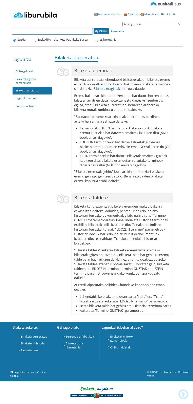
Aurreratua (117, 31)
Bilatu (101, 31)
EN (174, 14)
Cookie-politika (25, 106)
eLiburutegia (108, 39)
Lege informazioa (26, 98)
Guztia (21, 39)
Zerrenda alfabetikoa (80, 336)
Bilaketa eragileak (106, 88)
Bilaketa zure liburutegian (74, 345)
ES (168, 14)
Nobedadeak (29, 350)
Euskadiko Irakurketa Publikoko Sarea (62, 39)
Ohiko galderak (25, 71)
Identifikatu (149, 14)
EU (163, 14)
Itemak (131, 14)
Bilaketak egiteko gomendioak (26, 81)
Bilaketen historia (33, 343)
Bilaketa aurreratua (27, 90)
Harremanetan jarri (107, 14)
